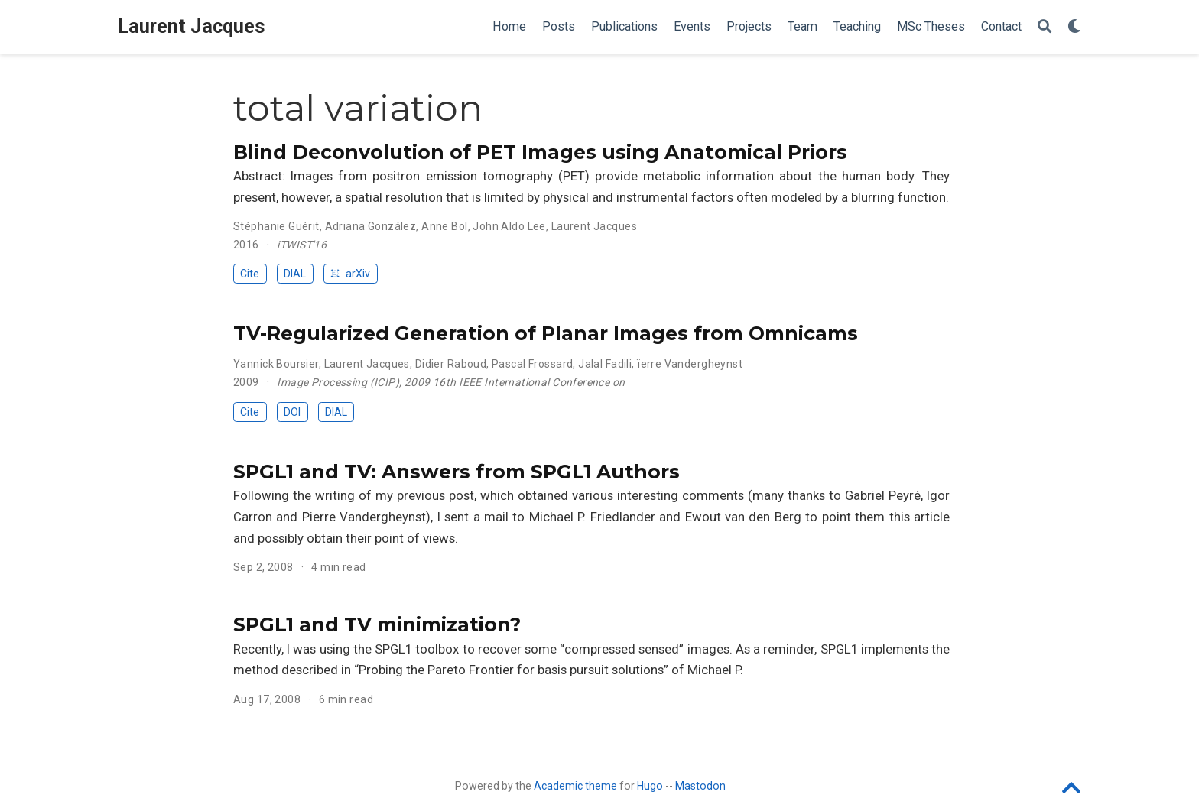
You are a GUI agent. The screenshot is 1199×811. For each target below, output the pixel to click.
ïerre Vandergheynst (689, 364)
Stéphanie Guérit (276, 226)
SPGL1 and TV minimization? (377, 624)
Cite (249, 274)
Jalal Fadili (605, 364)
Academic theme (575, 786)
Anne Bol (444, 226)
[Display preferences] (1074, 27)
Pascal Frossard (532, 364)
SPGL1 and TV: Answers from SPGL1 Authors (456, 471)
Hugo (650, 786)
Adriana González (371, 226)
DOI (292, 412)
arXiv (350, 274)
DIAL (295, 274)
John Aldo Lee (509, 226)
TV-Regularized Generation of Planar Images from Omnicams (545, 333)
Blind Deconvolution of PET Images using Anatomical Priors (540, 152)
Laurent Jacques (191, 26)
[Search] (1044, 27)
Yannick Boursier (276, 364)
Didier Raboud (450, 364)
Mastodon (700, 786)
